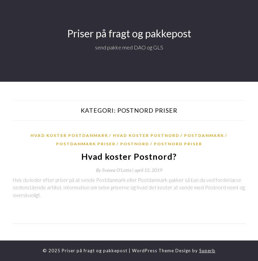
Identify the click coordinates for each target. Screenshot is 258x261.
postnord (134, 143)
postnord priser (178, 143)
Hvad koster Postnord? (129, 156)
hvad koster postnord (146, 135)
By (115, 170)
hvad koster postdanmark (69, 135)
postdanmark (204, 135)
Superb (207, 250)
